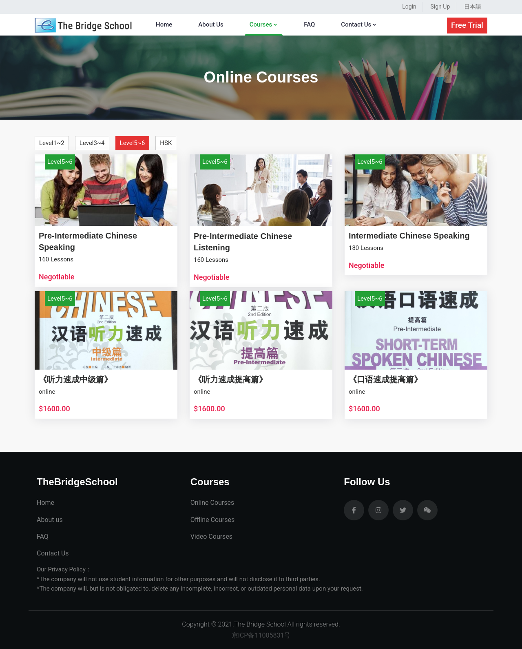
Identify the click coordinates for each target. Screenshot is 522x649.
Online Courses (212, 502)
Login (409, 6)
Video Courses (211, 536)
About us (50, 520)
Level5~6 (132, 143)
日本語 (472, 6)
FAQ (309, 24)
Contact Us (359, 24)
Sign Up (440, 6)
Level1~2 (51, 143)
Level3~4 (92, 143)
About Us (210, 24)
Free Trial (467, 25)
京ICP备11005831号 (261, 635)
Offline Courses (212, 520)
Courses (264, 24)
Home (164, 24)
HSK (166, 143)
